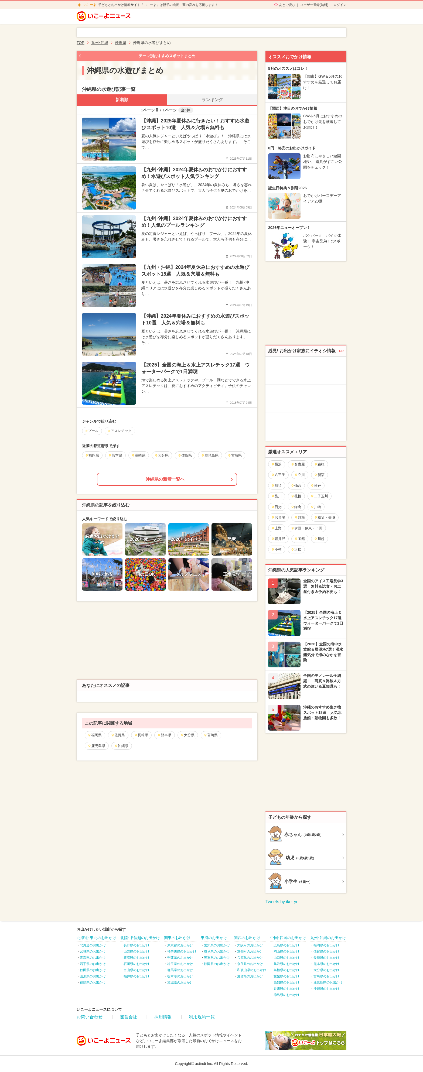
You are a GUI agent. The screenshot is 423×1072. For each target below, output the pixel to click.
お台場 (278, 517)
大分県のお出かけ (326, 970)
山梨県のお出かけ (136, 951)
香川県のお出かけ (286, 989)
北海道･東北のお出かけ (96, 938)
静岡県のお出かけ (217, 964)
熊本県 (164, 735)
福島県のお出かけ (93, 982)
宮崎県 (211, 735)
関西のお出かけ (247, 938)
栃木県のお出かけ (180, 976)
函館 (299, 539)
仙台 (296, 486)
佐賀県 (118, 735)
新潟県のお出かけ (136, 958)
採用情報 (163, 1017)
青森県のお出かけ (93, 958)
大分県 (187, 735)
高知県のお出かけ (286, 982)
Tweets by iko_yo (282, 901)
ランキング (212, 99)
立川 (299, 475)
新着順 (121, 99)
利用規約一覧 (202, 1017)
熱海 (299, 517)
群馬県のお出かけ (180, 970)
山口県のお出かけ (286, 958)
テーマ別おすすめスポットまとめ (167, 56)
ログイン (339, 5)
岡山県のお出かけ (286, 951)
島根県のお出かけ (286, 970)
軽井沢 (278, 539)
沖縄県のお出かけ (326, 989)
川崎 (316, 507)
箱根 (319, 464)
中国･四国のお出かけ (288, 938)
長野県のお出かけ (136, 945)
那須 (276, 486)
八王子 (278, 475)
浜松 (296, 549)
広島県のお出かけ (286, 945)
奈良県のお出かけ (250, 964)
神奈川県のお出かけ (181, 951)
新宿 (319, 475)
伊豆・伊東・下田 (306, 528)
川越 (319, 539)
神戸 (316, 486)
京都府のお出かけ (250, 951)
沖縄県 (121, 746)
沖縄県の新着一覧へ (165, 479)
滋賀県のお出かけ (250, 976)
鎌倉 (296, 507)
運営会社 (128, 1017)
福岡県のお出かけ (326, 945)
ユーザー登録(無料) (314, 5)
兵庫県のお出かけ (250, 958)
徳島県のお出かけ (286, 995)
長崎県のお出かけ (326, 958)
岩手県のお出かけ (93, 964)
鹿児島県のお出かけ (328, 982)
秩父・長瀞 (324, 517)
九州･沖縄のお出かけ (328, 938)
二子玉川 (319, 496)
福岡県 (95, 735)
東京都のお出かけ (180, 945)
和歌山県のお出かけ (251, 970)
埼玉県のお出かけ (180, 964)
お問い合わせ (90, 1017)
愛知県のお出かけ (217, 945)
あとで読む (287, 5)
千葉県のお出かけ (180, 958)
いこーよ (89, 5)
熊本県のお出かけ (326, 964)
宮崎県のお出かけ (326, 976)
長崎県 (141, 735)
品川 (276, 496)
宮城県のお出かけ (93, 951)
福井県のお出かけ (136, 976)
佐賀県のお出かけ (326, 951)
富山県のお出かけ (136, 970)
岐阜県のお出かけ (217, 951)
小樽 (276, 549)
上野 (276, 528)
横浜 (276, 464)
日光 (276, 507)
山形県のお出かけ (93, 976)
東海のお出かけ (214, 938)
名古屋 (298, 464)
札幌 (296, 496)
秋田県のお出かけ (93, 970)
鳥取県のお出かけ (286, 964)
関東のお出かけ (177, 938)
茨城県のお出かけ (180, 982)
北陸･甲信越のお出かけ (140, 938)
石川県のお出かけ (136, 964)
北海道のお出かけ (93, 945)
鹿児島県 (96, 746)
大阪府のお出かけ (250, 945)
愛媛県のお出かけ (286, 976)
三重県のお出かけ (217, 958)
